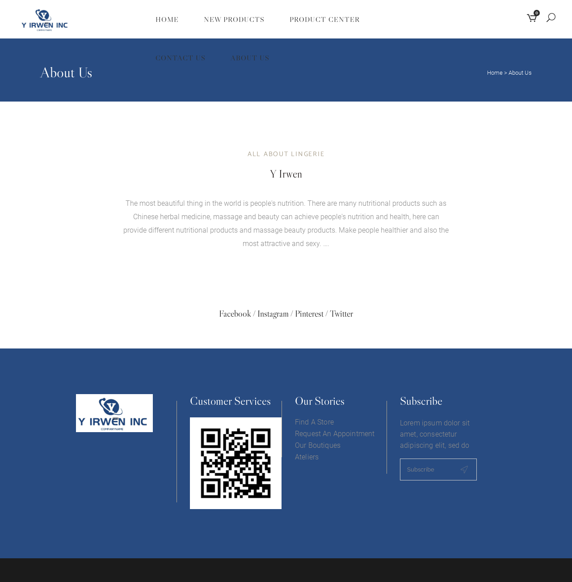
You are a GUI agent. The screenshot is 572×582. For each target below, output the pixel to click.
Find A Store (314, 422)
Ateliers (307, 457)
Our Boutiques (318, 445)
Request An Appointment (334, 433)
